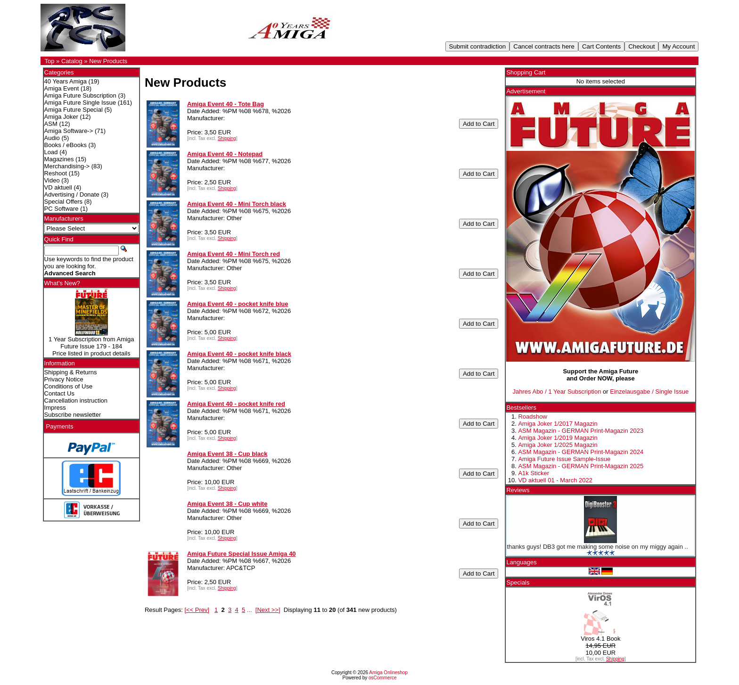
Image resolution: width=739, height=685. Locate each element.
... (249, 609)
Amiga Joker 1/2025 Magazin (557, 444)
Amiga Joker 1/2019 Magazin (557, 437)
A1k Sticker (533, 473)
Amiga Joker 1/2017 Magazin (557, 423)
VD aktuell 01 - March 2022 (555, 480)
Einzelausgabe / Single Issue (649, 391)
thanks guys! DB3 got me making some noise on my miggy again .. (597, 546)
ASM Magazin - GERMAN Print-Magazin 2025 (580, 466)
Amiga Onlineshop (388, 672)
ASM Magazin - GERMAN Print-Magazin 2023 (580, 430)
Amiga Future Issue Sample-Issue (564, 458)
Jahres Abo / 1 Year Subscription (557, 391)
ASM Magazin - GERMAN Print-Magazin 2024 (580, 451)
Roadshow (532, 416)
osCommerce (382, 677)
